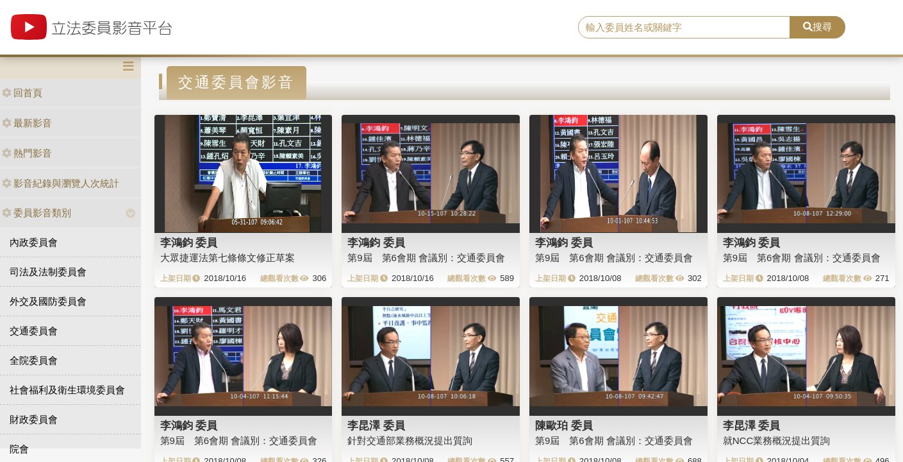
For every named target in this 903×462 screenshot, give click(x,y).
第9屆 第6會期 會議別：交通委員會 (426, 257)
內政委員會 (34, 242)
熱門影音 (27, 153)
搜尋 (817, 26)
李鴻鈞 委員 (189, 242)
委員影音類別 (36, 212)
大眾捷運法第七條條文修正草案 (227, 257)
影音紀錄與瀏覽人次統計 (60, 183)
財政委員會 (34, 419)
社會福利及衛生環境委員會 (67, 389)
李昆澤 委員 (376, 425)
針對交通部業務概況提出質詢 (409, 440)
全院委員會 (34, 360)
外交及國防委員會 (48, 301)
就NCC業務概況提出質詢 (777, 440)
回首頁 (22, 92)
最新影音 (27, 122)
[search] (684, 27)
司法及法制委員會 (48, 271)
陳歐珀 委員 (564, 425)
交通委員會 (34, 330)
